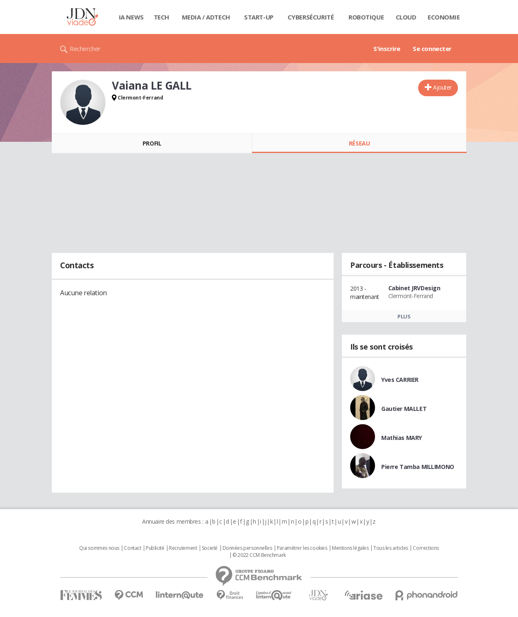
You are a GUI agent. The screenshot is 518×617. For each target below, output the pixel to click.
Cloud (406, 17)
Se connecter (432, 48)
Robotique (366, 17)
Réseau (359, 143)
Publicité (155, 548)
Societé (210, 548)
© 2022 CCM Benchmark (259, 555)
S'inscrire (386, 48)
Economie (444, 17)
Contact (132, 548)
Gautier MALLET (403, 409)
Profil (152, 143)
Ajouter (442, 87)
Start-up (259, 17)
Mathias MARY (401, 438)
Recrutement (183, 548)
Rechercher (85, 48)
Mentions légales (350, 548)
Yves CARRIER (400, 380)
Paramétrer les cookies (302, 548)
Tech (161, 17)
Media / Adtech (206, 17)
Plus (403, 316)
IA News (131, 17)
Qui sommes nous (99, 548)
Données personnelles (247, 548)
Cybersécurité (311, 17)
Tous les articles (390, 548)
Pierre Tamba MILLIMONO (417, 467)
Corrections (425, 548)
